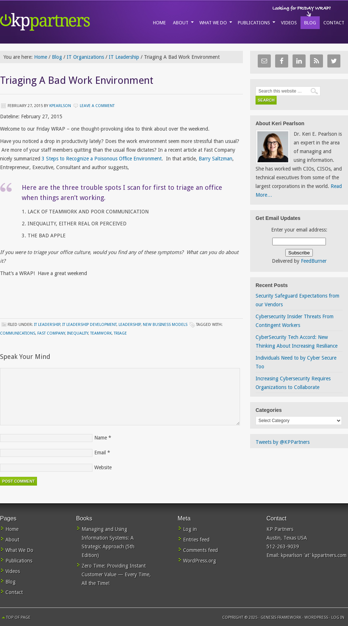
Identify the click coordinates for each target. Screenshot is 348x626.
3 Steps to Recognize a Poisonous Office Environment (102, 158)
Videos (12, 571)
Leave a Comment (97, 105)
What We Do (19, 550)
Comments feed (200, 550)
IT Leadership (47, 324)
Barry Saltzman (215, 158)
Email (100, 452)
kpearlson (60, 105)
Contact (14, 592)
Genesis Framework (281, 617)
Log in (190, 529)
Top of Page (18, 617)
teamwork (101, 333)
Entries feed (196, 540)
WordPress (316, 617)
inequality (77, 333)
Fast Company (51, 333)
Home (11, 529)
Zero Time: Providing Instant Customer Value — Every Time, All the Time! (116, 574)
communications (17, 333)
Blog (10, 582)
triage (120, 333)
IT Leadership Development (89, 324)
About (12, 540)
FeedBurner (314, 261)
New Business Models (165, 324)
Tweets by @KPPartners (283, 442)
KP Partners (61, 22)
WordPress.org (199, 561)
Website (103, 467)
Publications (18, 561)
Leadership (130, 324)
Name (100, 438)
